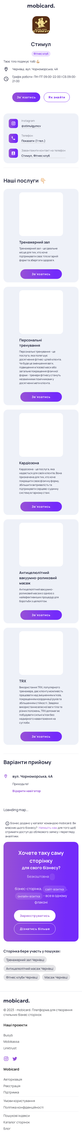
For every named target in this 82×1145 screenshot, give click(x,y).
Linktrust (10, 1048)
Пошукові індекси (16, 1116)
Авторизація (12, 1079)
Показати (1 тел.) (33, 141)
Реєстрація (11, 1086)
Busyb (8, 1035)
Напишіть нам (48, 828)
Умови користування (19, 1101)
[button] (13, 138)
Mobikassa (11, 1041)
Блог (7, 1128)
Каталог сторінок (16, 1122)
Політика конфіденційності (23, 1107)
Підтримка (11, 1092)
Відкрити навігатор (26, 791)
